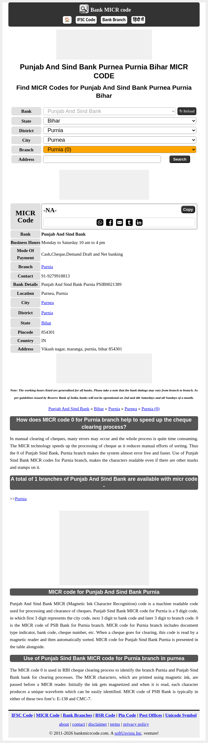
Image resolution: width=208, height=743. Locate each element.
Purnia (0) (151, 408)
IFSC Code (86, 19)
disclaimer (97, 724)
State (26, 121)
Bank (26, 111)
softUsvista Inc (128, 733)
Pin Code (127, 715)
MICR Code (48, 715)
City (26, 140)
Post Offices (150, 715)
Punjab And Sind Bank (68, 408)
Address (26, 159)
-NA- (50, 210)
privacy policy (136, 724)
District (26, 130)
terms (115, 724)
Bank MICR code (110, 10)
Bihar (46, 323)
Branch (26, 149)
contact (78, 724)
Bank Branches (77, 715)
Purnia (47, 266)
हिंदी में (138, 19)
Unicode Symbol (181, 715)
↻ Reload (187, 111)
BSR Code (105, 715)
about (64, 724)
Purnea (47, 302)
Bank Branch (114, 19)
